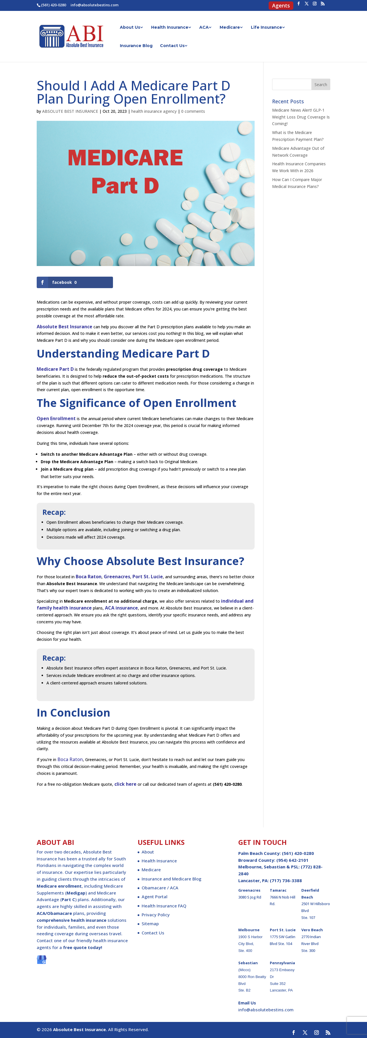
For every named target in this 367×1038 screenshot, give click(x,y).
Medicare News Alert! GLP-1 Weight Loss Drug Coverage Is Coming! (301, 117)
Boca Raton (70, 759)
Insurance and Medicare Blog (171, 879)
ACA (204, 27)
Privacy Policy (156, 914)
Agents (281, 6)
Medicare (230, 27)
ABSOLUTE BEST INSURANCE (70, 111)
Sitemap (150, 923)
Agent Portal (154, 896)
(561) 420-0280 (53, 4)
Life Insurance (266, 27)
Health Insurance (169, 27)
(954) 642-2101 (292, 860)
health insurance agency (154, 111)
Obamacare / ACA (160, 887)
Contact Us (172, 46)
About (148, 852)
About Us (130, 27)
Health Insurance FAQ (164, 906)
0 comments (193, 111)
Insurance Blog (136, 46)
